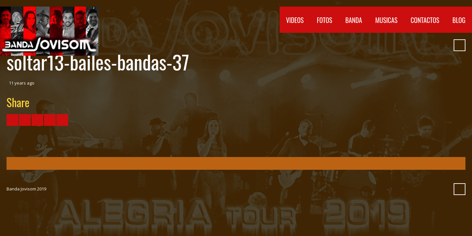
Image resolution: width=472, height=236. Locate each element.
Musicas (386, 20)
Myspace (432, 45)
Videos (295, 20)
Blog (458, 20)
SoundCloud (420, 45)
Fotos (324, 20)
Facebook (384, 45)
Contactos (425, 20)
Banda (353, 20)
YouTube (396, 45)
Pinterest (443, 45)
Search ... (459, 45)
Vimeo (408, 45)
